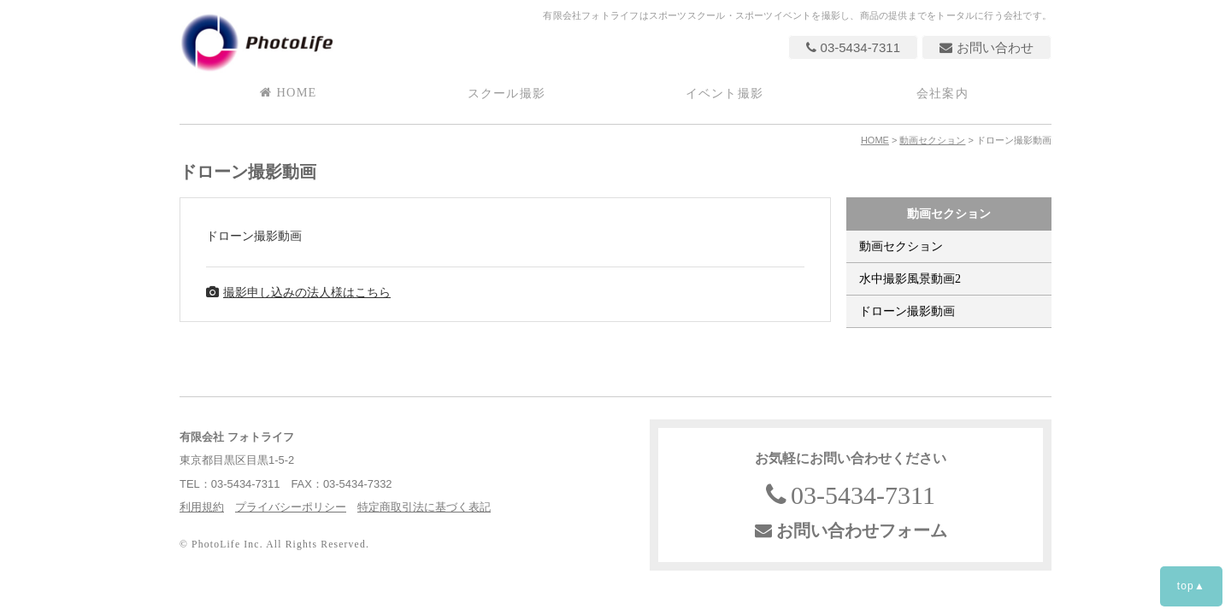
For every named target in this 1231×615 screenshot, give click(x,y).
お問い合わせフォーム (851, 530)
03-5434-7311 (853, 47)
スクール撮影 (506, 93)
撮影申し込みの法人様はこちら (298, 292)
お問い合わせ (986, 47)
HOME (288, 92)
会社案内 (942, 93)
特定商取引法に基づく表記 (424, 507)
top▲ (1191, 586)
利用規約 (202, 507)
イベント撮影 (724, 93)
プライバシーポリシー (290, 507)
